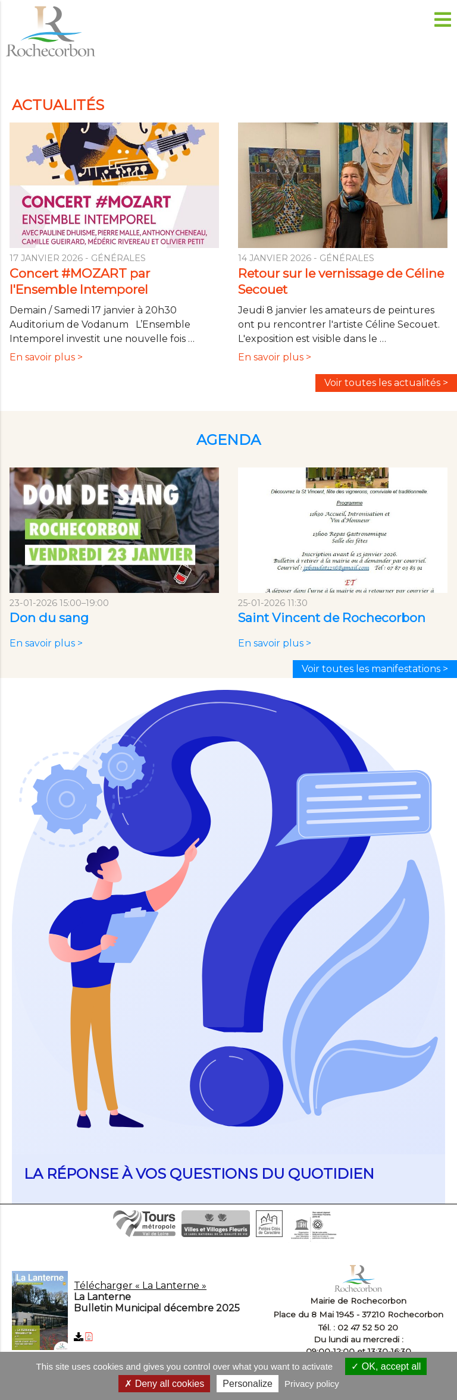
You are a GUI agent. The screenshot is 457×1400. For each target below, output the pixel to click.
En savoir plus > (48, 362)
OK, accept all (386, 1366)
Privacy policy (311, 1384)
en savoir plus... (228, 948)
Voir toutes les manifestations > (375, 668)
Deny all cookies (164, 1384)
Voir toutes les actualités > (386, 382)
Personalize (248, 1384)
